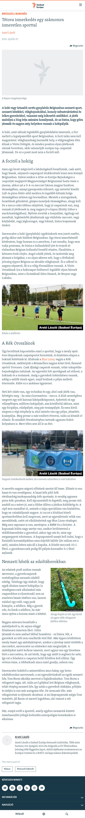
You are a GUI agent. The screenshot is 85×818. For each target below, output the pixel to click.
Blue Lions (48, 359)
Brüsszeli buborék (14, 13)
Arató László (8, 33)
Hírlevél (19, 814)
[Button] (76, 46)
